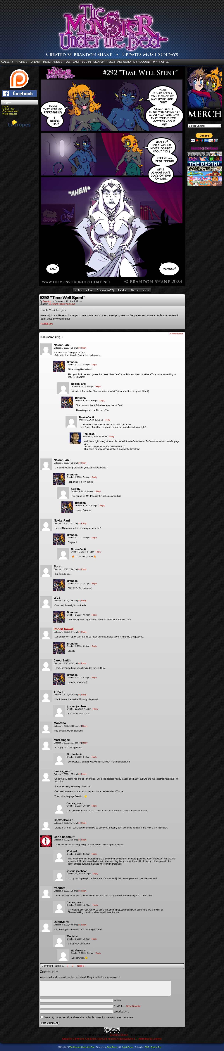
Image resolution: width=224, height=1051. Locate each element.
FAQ (67, 61)
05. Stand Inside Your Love (62, 304)
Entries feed (8, 108)
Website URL (121, 1011)
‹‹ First (78, 290)
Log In (86, 61)
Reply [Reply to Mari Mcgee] (84, 743)
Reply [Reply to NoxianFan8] (83, 348)
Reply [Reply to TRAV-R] (83, 695)
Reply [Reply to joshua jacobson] (95, 709)
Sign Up (98, 61)
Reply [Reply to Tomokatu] (111, 436)
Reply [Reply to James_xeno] (83, 774)
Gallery (7, 61)
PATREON (47, 323)
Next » (81, 965)
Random (122, 290)
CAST (76, 61)
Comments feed (10, 111)
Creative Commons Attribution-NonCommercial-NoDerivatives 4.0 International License (112, 1038)
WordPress (112, 1047)
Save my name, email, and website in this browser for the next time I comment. (89, 1017)
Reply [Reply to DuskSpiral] (83, 925)
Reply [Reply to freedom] (83, 891)
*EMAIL (127, 1006)
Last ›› (145, 290)
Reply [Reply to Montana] (84, 726)
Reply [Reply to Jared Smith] (83, 663)
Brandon (47, 301)
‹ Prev (89, 290)
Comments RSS (176, 334)
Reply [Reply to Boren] (83, 569)
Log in (5, 106)
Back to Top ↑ (157, 1047)
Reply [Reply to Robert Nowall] (83, 632)
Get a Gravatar (133, 1006)
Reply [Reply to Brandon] (94, 365)
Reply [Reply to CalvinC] (98, 491)
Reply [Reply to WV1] (83, 601)
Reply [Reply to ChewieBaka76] (83, 823)
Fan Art (35, 61)
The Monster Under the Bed (81, 1047)
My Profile (161, 61)
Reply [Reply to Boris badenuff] (83, 840)
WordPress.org (9, 114)
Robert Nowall (64, 629)
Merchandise (52, 61)
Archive (21, 61)
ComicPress (127, 1047)
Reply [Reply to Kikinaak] (94, 854)
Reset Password (119, 61)
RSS (147, 1047)
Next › (134, 290)
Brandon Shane (119, 1034)
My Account (142, 61)
